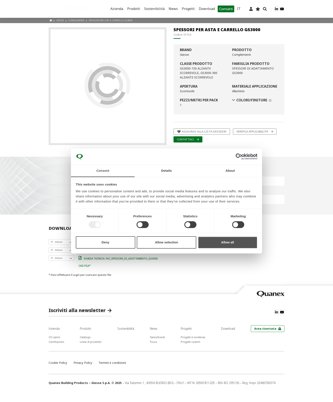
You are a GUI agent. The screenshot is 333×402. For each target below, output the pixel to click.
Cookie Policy (58, 363)
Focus (153, 342)
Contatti (226, 9)
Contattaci (185, 139)
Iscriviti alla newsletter (77, 310)
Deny (105, 242)
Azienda (116, 8)
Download (207, 8)
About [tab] (230, 170)
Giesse (60, 20)
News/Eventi (157, 337)
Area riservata (265, 329)
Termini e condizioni (112, 363)
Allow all (227, 242)
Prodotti (133, 8)
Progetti (188, 8)
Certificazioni (56, 342)
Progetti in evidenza (193, 337)
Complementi (76, 20)
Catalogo (85, 337)
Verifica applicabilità (252, 131)
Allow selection (166, 242)
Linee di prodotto (91, 342)
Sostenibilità (154, 8)
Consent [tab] (102, 170)
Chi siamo (54, 337)
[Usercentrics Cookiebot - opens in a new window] (238, 157)
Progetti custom (190, 342)
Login (76, 275)
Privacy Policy (82, 363)
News (173, 8)
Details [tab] (166, 170)
